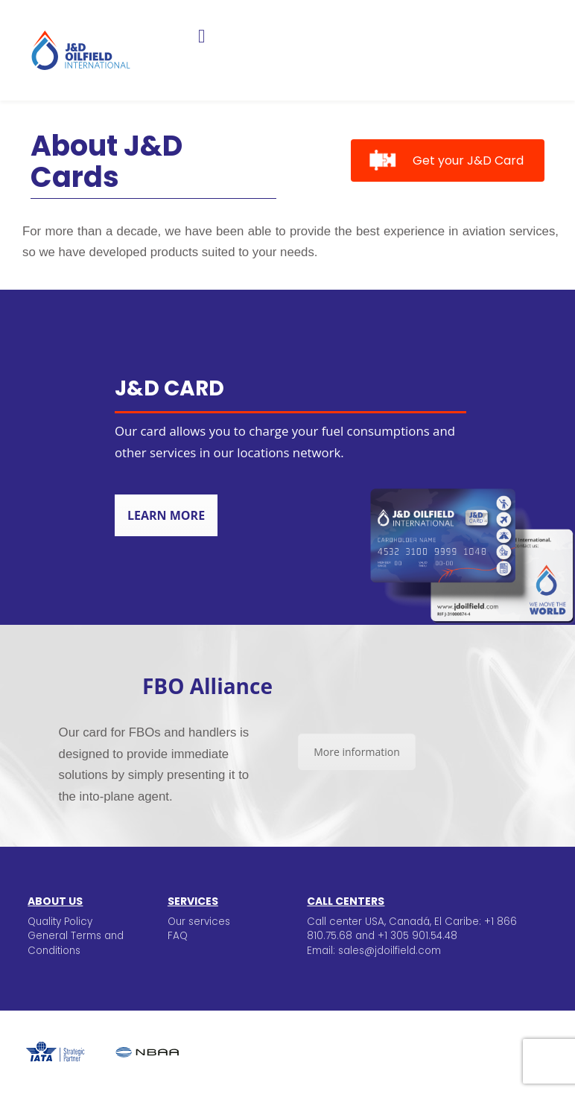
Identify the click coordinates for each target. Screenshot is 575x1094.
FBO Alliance (207, 686)
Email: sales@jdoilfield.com (374, 951)
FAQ (178, 936)
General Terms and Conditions (76, 943)
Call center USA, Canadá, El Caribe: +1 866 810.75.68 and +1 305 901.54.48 (412, 929)
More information (356, 752)
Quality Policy (60, 922)
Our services (199, 922)
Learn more (166, 515)
